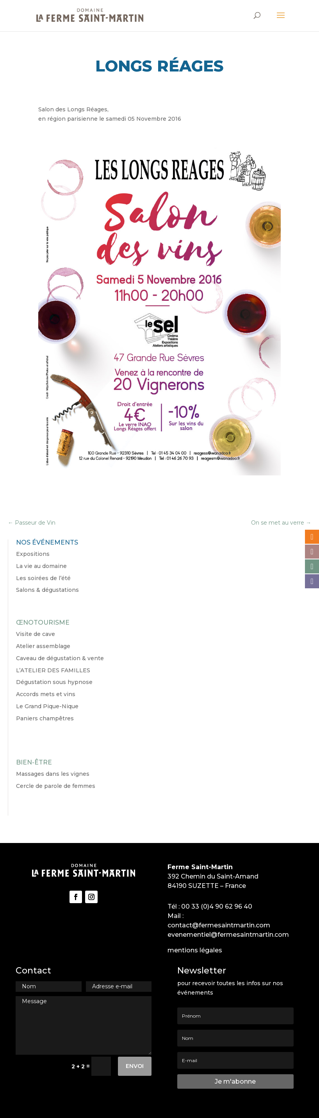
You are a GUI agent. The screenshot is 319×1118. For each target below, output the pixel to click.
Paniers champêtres (45, 718)
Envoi (135, 1066)
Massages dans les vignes (52, 773)
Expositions (33, 553)
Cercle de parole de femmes (55, 785)
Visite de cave (35, 634)
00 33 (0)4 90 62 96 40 (216, 906)
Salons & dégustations (47, 589)
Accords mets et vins (45, 694)
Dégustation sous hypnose (54, 682)
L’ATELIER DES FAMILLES (53, 670)
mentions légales (195, 950)
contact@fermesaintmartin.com (219, 925)
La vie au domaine (41, 566)
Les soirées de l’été (43, 578)
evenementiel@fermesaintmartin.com (228, 934)
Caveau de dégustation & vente (60, 658)
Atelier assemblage (43, 646)
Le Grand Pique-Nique (47, 706)
